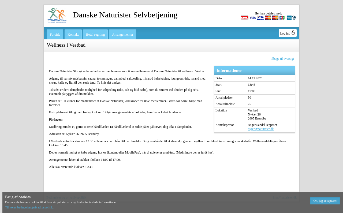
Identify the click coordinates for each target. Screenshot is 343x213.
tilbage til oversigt (282, 59)
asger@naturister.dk (261, 129)
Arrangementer (122, 34)
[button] (325, 200)
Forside (55, 34)
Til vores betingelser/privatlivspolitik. (29, 207)
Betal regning (95, 34)
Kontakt (73, 34)
